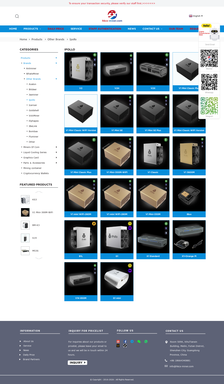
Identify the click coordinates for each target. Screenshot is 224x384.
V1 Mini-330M (153, 214)
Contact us (152, 28)
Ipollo (73, 39)
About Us (28, 341)
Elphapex (34, 121)
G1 (117, 256)
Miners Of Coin (31, 147)
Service (76, 28)
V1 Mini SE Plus (153, 130)
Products (32, 28)
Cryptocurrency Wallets (36, 173)
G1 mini (117, 298)
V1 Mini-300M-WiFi (42, 212)
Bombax (33, 131)
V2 (80, 88)
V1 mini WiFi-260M (81, 214)
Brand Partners (32, 358)
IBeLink (33, 126)
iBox (189, 214)
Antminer (31, 68)
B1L (81, 256)
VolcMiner (34, 115)
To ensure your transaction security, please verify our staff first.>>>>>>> (112, 3)
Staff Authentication (105, 28)
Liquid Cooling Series (34, 152)
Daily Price (56, 28)
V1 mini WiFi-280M (117, 214)
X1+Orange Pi (189, 256)
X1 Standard (153, 256)
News (132, 28)
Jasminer (33, 94)
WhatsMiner (32, 73)
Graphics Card (31, 157)
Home (13, 28)
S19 (34, 238)
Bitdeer (33, 89)
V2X (153, 88)
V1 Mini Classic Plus (189, 88)
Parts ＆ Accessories (34, 162)
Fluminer (33, 136)
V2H (117, 88)
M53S (35, 250)
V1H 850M (80, 298)
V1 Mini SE (117, 130)
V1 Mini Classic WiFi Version (81, 130)
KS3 (34, 199)
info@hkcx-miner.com (181, 365)
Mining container (32, 168)
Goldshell (34, 110)
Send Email (210, 44)
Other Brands (56, 39)
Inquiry (77, 361)
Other (32, 141)
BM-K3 (36, 225)
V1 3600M (189, 172)
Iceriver (33, 105)
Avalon (32, 84)
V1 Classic (153, 172)
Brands (27, 63)
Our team (176, 28)
